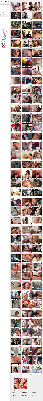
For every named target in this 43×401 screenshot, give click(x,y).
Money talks (3, 45)
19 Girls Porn (34, 392)
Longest (2, 12)
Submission (3, 35)
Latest (2, 9)
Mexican (2, 44)
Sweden (2, 40)
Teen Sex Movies (24, 395)
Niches (2, 7)
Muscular (2, 34)
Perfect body (3, 38)
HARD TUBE (5, 1)
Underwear (2, 33)
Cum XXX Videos (13, 395)
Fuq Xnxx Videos (24, 392)
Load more (26, 376)
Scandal (2, 41)
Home (2, 6)
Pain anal (2, 37)
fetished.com (13, 392)
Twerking (2, 46)
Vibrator (2, 47)
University (2, 43)
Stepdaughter (3, 36)
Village (2, 39)
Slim (2, 32)
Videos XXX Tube (34, 395)
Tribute (2, 42)
